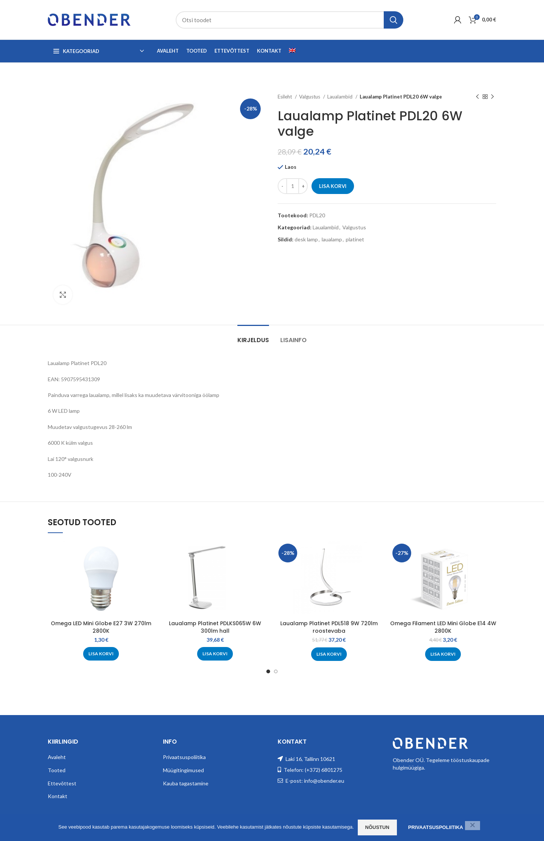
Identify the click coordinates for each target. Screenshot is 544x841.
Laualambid (340, 97)
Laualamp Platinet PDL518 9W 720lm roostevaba (329, 627)
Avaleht (57, 757)
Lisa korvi (332, 186)
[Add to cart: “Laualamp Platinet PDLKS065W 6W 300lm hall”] (215, 654)
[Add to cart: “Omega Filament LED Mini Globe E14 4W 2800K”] (443, 654)
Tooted (56, 770)
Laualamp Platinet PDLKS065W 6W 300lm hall (215, 627)
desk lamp (306, 239)
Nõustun (377, 827)
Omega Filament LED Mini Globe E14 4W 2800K (443, 627)
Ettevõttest (62, 783)
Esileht (285, 97)
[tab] (253, 336)
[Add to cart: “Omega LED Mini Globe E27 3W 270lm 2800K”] (101, 654)
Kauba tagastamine (185, 783)
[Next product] (492, 97)
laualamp (332, 239)
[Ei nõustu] (472, 825)
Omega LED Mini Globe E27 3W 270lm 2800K (101, 627)
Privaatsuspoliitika (184, 757)
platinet (355, 239)
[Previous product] (477, 97)
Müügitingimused (183, 770)
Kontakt (57, 796)
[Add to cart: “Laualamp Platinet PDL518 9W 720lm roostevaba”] (329, 654)
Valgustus (310, 97)
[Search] (289, 20)
